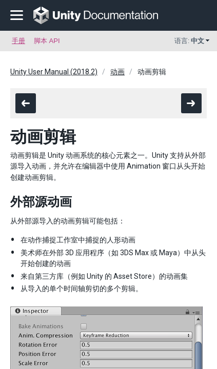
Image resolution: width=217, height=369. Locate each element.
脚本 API (47, 41)
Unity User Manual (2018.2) (53, 72)
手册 (18, 41)
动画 (117, 72)
